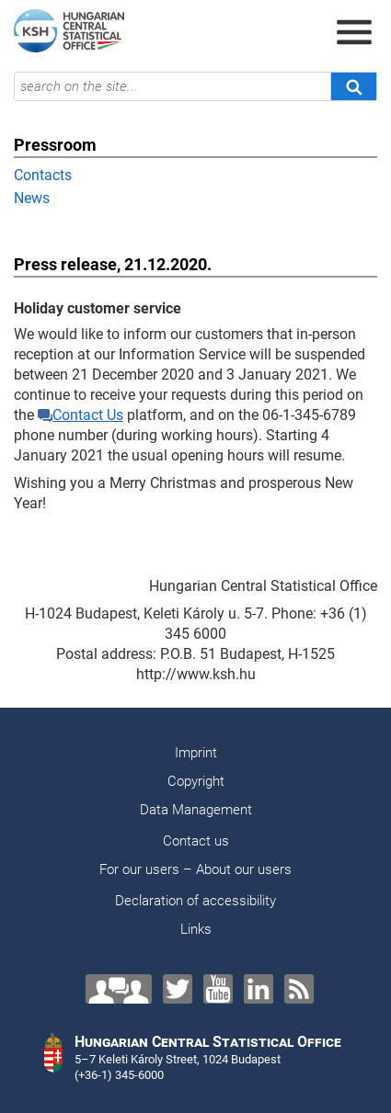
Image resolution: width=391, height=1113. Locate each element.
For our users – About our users (195, 869)
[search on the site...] (172, 86)
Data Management (196, 809)
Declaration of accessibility (195, 900)
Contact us (196, 841)
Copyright (195, 781)
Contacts (43, 175)
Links (196, 929)
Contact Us (80, 415)
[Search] (353, 86)
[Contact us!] (119, 989)
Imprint (196, 752)
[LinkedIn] (258, 989)
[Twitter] (177, 989)
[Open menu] (354, 32)
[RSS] (299, 989)
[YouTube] (218, 989)
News (32, 198)
